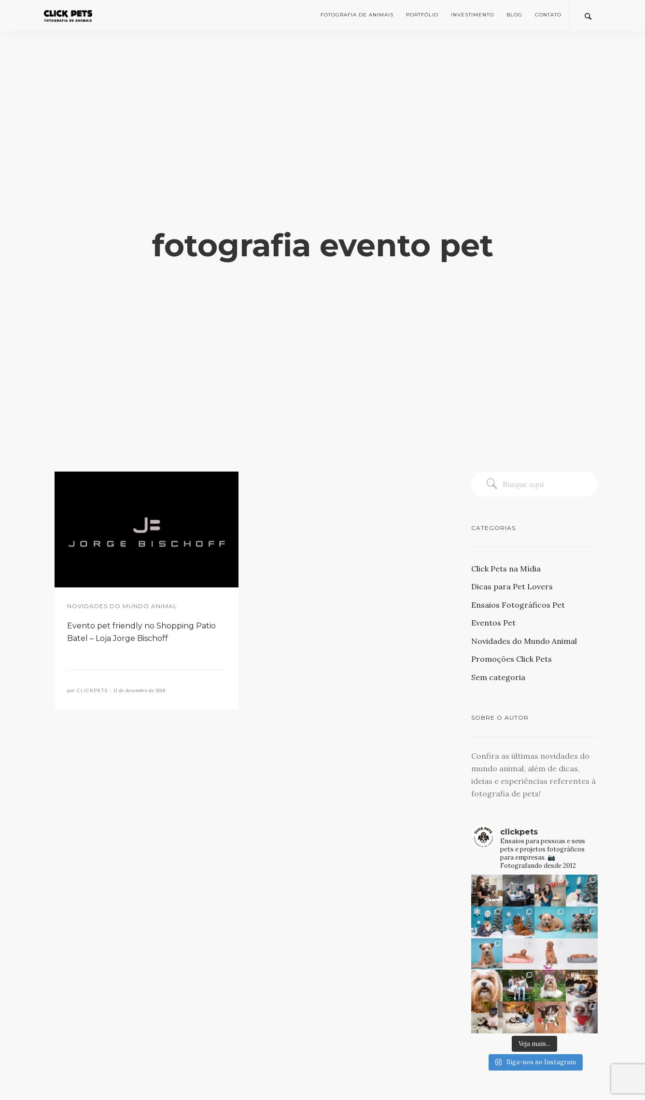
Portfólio (422, 15)
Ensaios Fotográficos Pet (518, 605)
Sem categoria (498, 677)
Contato (548, 15)
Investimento (472, 15)
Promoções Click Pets (511, 659)
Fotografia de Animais (357, 15)
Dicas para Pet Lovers (512, 586)
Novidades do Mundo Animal (524, 641)
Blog (514, 15)
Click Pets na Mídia (506, 568)
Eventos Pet (493, 622)
